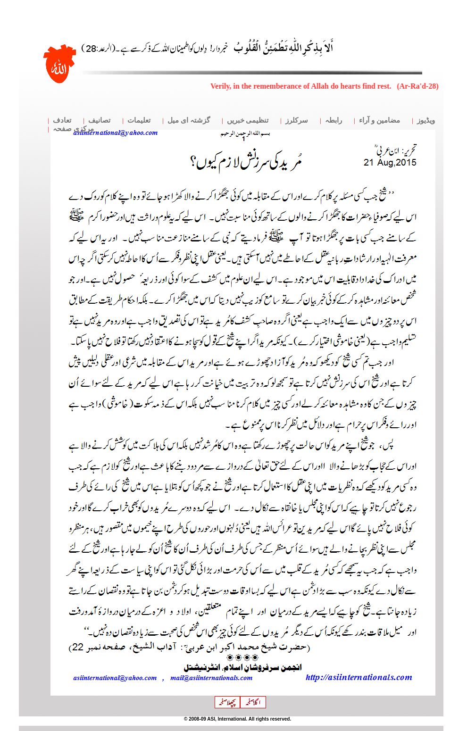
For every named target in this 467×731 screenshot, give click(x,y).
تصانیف (99, 120)
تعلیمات (138, 120)
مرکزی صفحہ (73, 129)
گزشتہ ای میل (188, 120)
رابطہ (333, 120)
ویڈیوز (426, 120)
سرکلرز (296, 120)
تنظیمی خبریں (248, 120)
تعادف (62, 120)
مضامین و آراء (379, 120)
